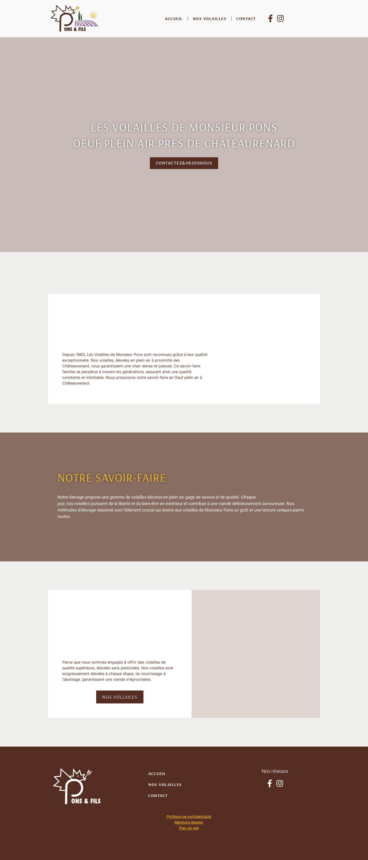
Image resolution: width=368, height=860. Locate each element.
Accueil (174, 18)
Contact (246, 18)
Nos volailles (209, 18)
